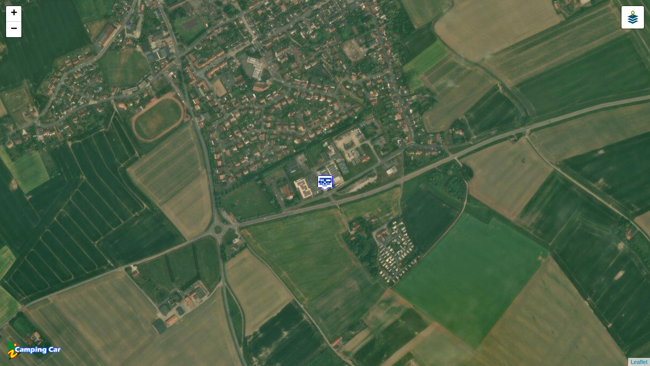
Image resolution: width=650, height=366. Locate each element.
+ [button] (14, 13)
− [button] (14, 29)
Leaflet (639, 362)
